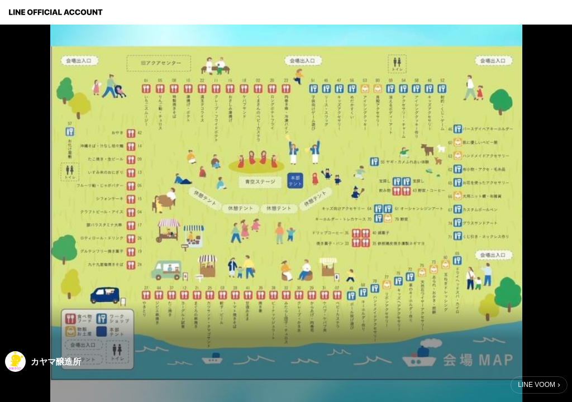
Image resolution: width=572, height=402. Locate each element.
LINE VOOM (536, 385)
